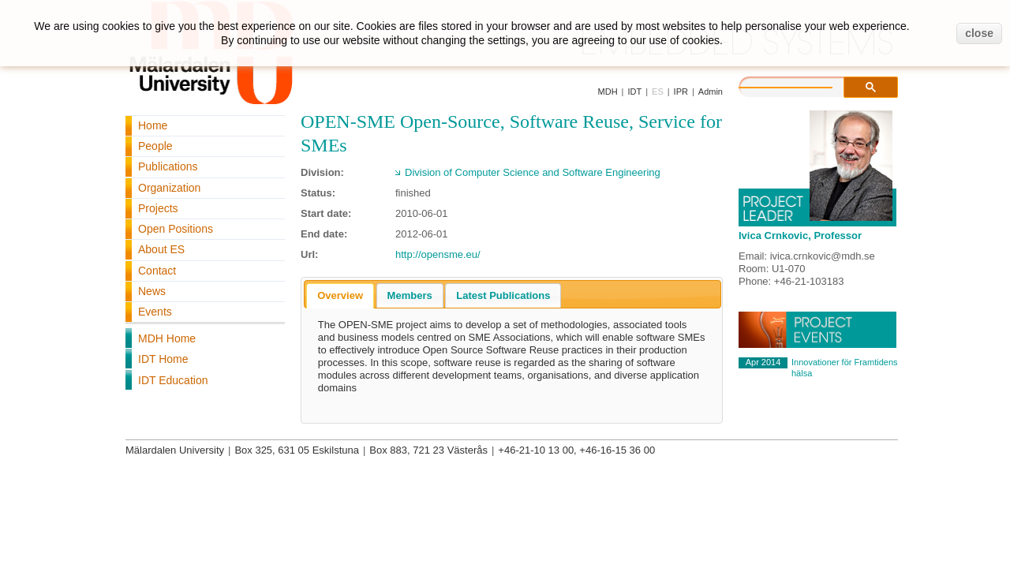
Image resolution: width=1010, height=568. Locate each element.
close (979, 33)
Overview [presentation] (340, 295)
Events (155, 311)
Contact (157, 270)
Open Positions (175, 228)
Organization (169, 187)
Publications (168, 166)
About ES (161, 249)
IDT (634, 91)
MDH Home (167, 338)
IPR (681, 91)
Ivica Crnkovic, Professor (800, 235)
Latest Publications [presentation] (503, 295)
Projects (158, 208)
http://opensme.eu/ (438, 254)
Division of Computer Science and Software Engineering (532, 172)
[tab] (340, 295)
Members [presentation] (409, 295)
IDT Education (173, 380)
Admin (710, 91)
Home (152, 125)
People (155, 146)
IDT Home (163, 359)
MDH (608, 91)
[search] (802, 85)
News (152, 291)
